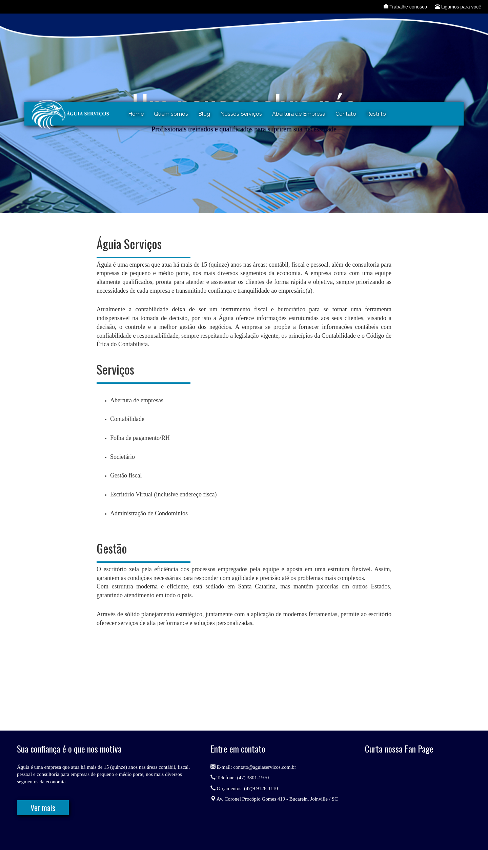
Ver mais (42, 807)
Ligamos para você (458, 6)
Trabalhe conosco (405, 6)
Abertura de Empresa (298, 114)
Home (136, 114)
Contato (346, 114)
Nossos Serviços (241, 114)
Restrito (376, 114)
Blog (204, 114)
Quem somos (171, 114)
